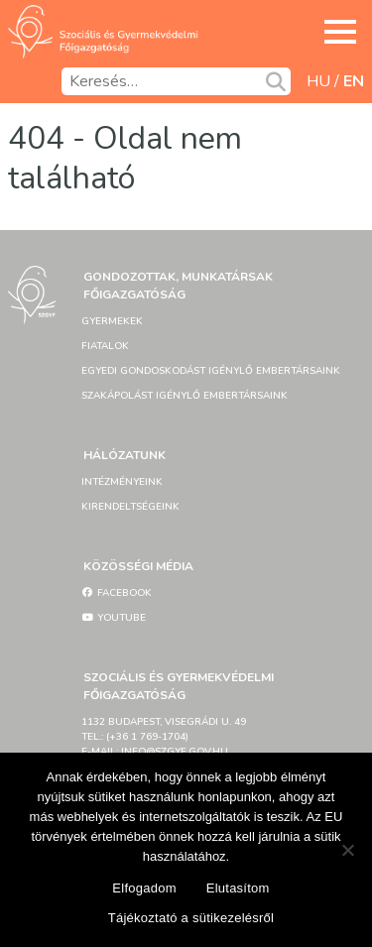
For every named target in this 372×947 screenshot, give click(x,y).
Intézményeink (122, 482)
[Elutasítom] (347, 850)
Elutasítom (238, 888)
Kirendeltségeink (130, 507)
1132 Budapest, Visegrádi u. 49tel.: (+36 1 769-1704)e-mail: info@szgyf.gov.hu (163, 737)
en (353, 81)
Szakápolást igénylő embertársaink (184, 396)
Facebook (116, 593)
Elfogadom (144, 888)
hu (318, 81)
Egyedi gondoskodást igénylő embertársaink (210, 371)
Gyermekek (112, 321)
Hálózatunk (124, 455)
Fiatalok (105, 346)
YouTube (113, 618)
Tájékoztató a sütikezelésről (191, 917)
